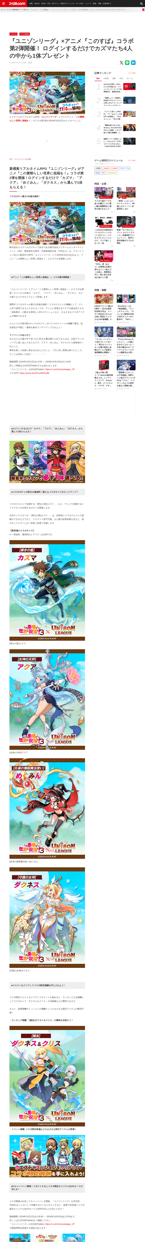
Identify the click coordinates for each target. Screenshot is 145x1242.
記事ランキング (102, 73)
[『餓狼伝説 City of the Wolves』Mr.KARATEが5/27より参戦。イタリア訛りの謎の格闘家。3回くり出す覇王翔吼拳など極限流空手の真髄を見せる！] (129, 127)
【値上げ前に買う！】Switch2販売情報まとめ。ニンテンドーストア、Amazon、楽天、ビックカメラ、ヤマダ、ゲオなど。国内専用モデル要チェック (103, 379)
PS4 (128, 168)
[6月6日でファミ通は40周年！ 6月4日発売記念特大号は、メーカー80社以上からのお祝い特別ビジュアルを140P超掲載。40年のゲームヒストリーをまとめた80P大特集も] (103, 298)
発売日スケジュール (67, 3)
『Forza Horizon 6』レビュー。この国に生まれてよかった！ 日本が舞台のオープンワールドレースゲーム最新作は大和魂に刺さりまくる (126, 346)
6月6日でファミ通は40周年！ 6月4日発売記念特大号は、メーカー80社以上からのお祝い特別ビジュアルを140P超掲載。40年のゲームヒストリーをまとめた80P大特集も (103, 313)
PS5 (48, 3)
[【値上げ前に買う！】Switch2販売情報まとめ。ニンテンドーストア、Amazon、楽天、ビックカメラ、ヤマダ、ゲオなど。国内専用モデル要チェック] (103, 365)
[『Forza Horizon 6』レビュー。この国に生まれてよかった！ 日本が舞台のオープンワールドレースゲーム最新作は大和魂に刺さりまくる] (126, 332)
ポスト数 (129, 78)
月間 (121, 78)
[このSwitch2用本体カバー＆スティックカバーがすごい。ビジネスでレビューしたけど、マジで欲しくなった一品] (103, 221)
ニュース (88, 3)
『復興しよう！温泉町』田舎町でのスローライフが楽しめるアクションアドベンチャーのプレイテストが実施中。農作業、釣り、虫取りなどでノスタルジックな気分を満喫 (113, 102)
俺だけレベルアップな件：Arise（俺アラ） (106, 197)
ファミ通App (44, 9)
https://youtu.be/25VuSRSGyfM (34, 373)
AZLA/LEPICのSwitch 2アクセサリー (106, 226)
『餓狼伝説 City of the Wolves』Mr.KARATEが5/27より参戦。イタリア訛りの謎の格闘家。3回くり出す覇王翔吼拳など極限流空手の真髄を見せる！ (113, 129)
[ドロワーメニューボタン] (3, 3)
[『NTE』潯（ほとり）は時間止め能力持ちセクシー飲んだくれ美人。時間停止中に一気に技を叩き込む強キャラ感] (103, 255)
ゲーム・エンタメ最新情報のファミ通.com (14, 9)
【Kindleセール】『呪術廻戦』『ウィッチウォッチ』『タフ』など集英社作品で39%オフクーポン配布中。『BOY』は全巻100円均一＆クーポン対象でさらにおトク (126, 313)
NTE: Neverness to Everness (106, 260)
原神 (124, 197)
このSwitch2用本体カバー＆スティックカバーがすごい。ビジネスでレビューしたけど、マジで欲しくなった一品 (103, 236)
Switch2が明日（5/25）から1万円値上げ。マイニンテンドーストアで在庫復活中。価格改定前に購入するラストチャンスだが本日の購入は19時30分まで (113, 88)
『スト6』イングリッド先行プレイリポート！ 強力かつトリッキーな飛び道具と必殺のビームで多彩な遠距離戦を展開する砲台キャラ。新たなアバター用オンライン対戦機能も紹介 (103, 346)
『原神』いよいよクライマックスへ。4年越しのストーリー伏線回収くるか (126, 205)
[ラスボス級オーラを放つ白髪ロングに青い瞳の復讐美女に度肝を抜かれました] (103, 192)
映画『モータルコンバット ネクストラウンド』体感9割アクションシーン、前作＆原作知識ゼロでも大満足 (126, 236)
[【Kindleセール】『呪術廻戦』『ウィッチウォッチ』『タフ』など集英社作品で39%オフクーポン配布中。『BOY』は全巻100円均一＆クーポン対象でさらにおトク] (126, 298)
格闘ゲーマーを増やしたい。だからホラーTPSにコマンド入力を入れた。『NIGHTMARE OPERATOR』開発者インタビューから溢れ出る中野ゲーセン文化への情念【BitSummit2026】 (113, 143)
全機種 (98, 168)
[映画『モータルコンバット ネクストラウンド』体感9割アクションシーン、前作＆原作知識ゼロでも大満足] (126, 221)
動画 (94, 3)
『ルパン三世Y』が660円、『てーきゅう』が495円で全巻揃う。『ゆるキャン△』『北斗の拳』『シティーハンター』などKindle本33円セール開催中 (113, 115)
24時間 (106, 78)
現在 (98, 78)
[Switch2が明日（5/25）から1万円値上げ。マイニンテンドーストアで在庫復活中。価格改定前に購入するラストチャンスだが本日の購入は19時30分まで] (129, 86)
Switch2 (37, 3)
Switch (43, 3)
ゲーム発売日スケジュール (108, 160)
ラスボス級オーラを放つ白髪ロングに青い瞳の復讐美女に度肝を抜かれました (102, 205)
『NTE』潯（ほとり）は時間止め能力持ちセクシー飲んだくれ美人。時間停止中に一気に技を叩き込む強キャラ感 (102, 270)
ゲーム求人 (80, 3)
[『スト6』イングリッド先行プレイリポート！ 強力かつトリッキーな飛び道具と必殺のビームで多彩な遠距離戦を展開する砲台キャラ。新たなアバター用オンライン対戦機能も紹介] (103, 332)
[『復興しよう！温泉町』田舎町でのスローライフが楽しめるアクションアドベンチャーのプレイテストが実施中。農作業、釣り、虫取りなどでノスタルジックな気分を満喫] (129, 100)
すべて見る (132, 73)
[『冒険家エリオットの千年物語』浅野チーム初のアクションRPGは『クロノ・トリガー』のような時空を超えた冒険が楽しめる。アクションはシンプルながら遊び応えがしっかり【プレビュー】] (126, 365)
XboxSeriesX (112, 173)
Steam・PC (100, 173)
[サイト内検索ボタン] (141, 3)
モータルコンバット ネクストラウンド (129, 226)
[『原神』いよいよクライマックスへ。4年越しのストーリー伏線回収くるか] (126, 192)
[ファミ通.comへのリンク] (17, 3)
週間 (114, 78)
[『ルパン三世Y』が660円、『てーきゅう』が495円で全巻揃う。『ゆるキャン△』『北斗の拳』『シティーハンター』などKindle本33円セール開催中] (129, 113)
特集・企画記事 (103, 3)
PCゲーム (55, 3)
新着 (31, 3)
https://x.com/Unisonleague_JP (60, 369)
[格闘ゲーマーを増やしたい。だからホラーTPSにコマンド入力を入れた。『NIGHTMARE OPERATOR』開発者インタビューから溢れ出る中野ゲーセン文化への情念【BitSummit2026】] (129, 141)
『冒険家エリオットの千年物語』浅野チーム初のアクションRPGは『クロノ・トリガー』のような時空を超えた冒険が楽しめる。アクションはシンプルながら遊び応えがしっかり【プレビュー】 (126, 379)
